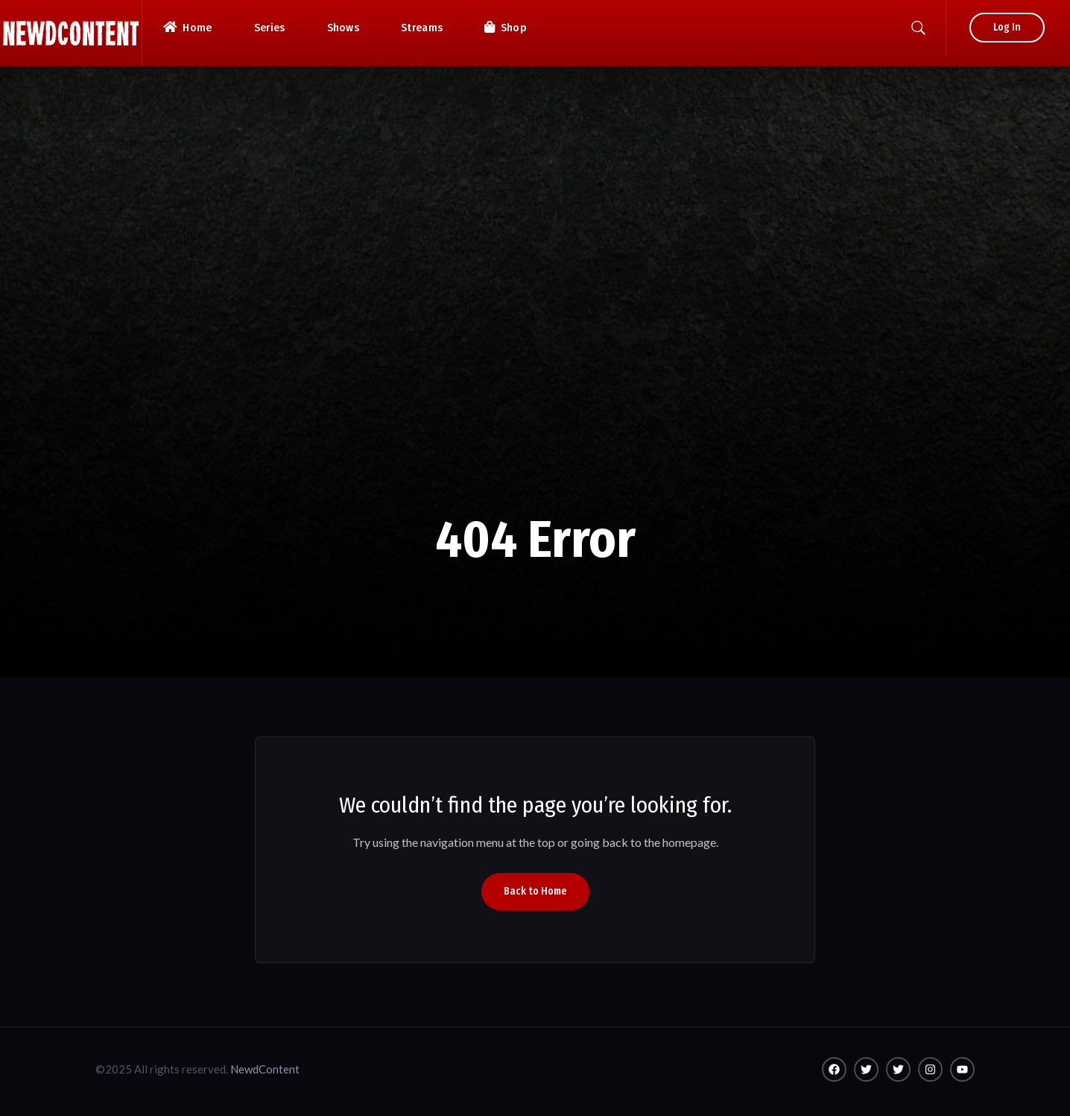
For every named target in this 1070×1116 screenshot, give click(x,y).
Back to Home (535, 891)
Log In (1007, 27)
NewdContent (265, 1069)
